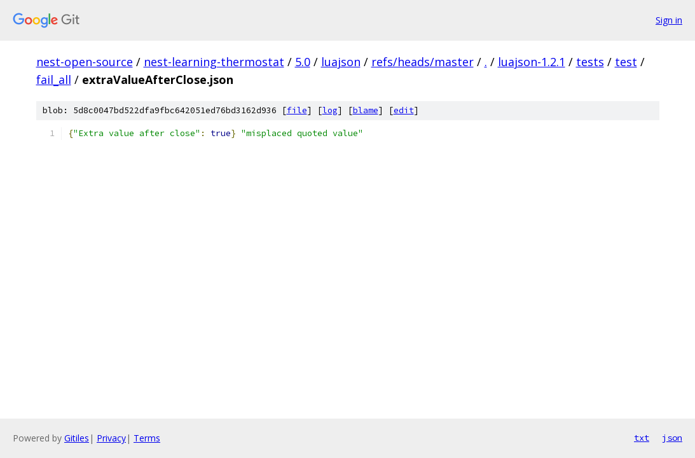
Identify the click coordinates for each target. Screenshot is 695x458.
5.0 (302, 61)
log (330, 110)
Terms (147, 438)
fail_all (53, 79)
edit (404, 110)
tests (590, 61)
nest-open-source (84, 61)
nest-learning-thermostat (214, 61)
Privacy (111, 438)
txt (641, 437)
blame (365, 110)
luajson (341, 61)
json (672, 437)
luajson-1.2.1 (531, 61)
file (297, 110)
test (626, 61)
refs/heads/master (422, 61)
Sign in (669, 20)
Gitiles (76, 438)
